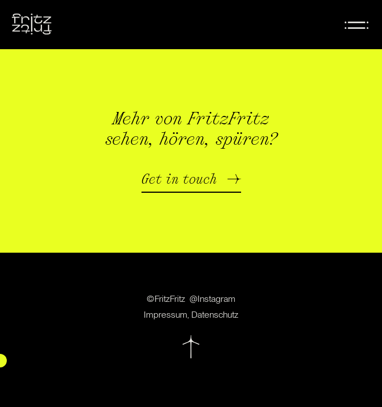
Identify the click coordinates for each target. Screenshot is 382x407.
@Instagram (212, 298)
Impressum (165, 314)
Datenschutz (214, 314)
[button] (191, 182)
